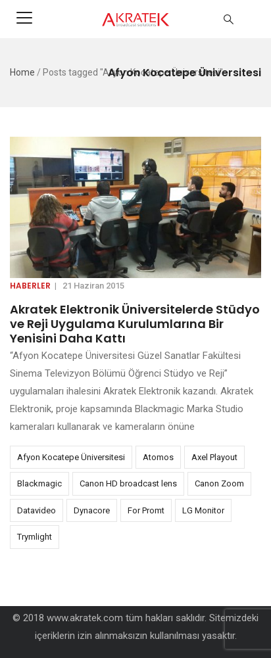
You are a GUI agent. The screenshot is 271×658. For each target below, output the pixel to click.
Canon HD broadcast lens (128, 483)
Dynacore (92, 510)
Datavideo (36, 510)
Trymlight (34, 537)
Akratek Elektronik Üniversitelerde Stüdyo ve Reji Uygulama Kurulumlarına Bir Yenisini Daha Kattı (135, 323)
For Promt (146, 510)
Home (22, 72)
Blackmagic (39, 483)
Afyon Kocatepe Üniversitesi (71, 457)
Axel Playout (214, 457)
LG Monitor (203, 510)
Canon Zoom (219, 483)
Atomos (158, 457)
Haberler (30, 285)
